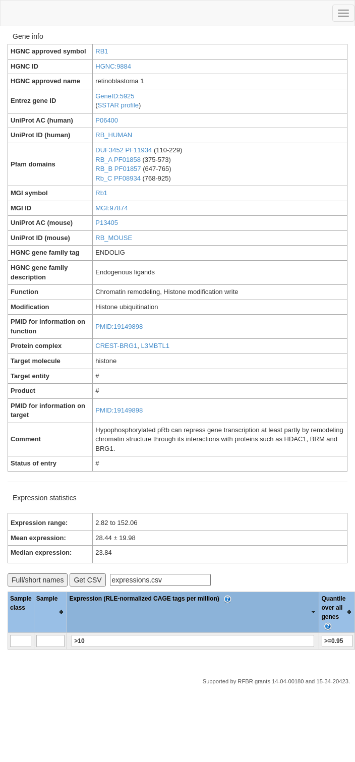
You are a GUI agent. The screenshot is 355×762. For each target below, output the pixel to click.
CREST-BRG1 (116, 345)
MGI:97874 (111, 208)
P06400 (106, 120)
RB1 (101, 51)
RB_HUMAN (113, 135)
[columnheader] (50, 612)
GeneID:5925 (114, 96)
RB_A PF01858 (118, 159)
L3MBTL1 (155, 345)
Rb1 (101, 193)
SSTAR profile (118, 105)
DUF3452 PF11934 (123, 150)
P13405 (106, 222)
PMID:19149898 (119, 326)
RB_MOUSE (113, 238)
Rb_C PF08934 (118, 178)
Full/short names (38, 580)
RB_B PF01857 (118, 168)
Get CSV (87, 580)
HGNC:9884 (113, 66)
